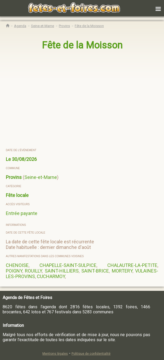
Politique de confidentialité (91, 353)
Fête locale (17, 195)
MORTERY (122, 271)
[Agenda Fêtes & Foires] (20, 26)
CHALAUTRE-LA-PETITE (132, 265)
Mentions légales (55, 353)
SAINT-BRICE (95, 271)
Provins (14, 177)
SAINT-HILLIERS (62, 271)
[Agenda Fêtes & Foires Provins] (64, 26)
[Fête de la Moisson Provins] (89, 26)
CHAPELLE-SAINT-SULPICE (67, 265)
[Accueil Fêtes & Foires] (7, 26)
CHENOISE (17, 265)
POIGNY (14, 271)
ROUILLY (33, 271)
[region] (77, 99)
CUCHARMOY (51, 276)
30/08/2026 (24, 159)
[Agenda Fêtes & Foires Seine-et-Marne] (42, 26)
